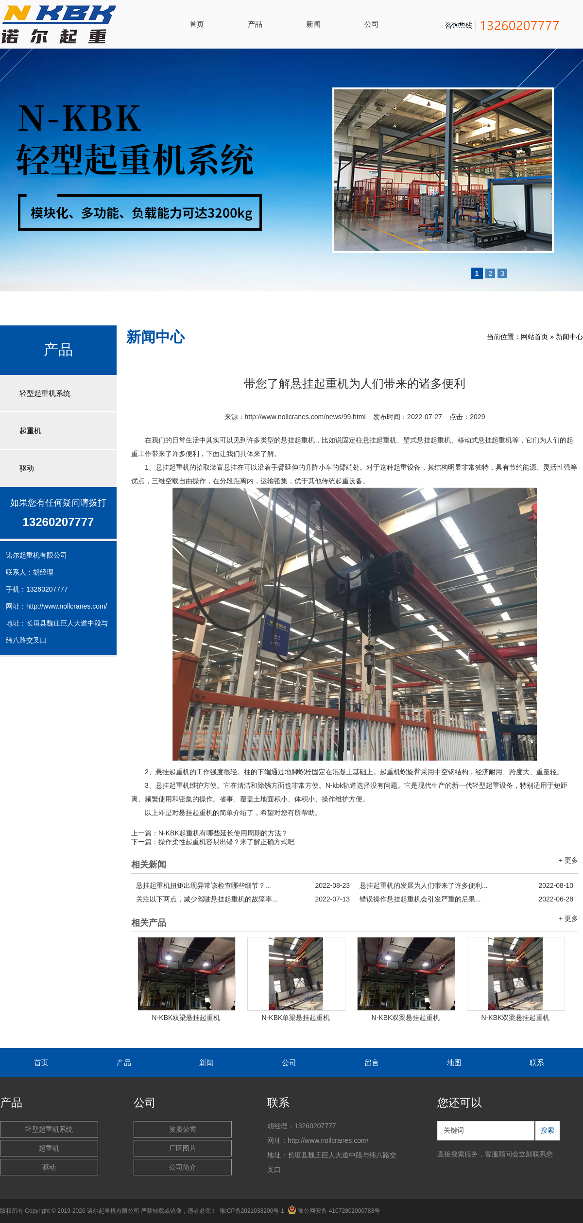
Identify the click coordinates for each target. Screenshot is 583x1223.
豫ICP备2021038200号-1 (252, 1210)
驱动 (26, 468)
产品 (255, 24)
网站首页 (534, 336)
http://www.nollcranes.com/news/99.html (305, 417)
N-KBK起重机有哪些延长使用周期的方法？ (223, 833)
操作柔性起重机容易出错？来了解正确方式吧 (226, 842)
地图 (454, 1062)
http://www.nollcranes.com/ (66, 606)
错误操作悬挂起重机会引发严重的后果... (466, 899)
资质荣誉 (182, 1129)
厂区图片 (182, 1148)
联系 (537, 1062)
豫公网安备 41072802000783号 (334, 1210)
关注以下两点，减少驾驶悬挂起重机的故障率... (243, 899)
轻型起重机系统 (44, 393)
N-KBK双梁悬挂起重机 (186, 1017)
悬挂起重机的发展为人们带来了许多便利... (466, 885)
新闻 (313, 24)
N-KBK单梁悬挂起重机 (296, 1017)
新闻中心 (569, 336)
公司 (371, 24)
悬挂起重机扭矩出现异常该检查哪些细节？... (243, 885)
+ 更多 (568, 860)
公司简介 (182, 1167)
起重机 (30, 430)
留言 (371, 1062)
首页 (196, 24)
